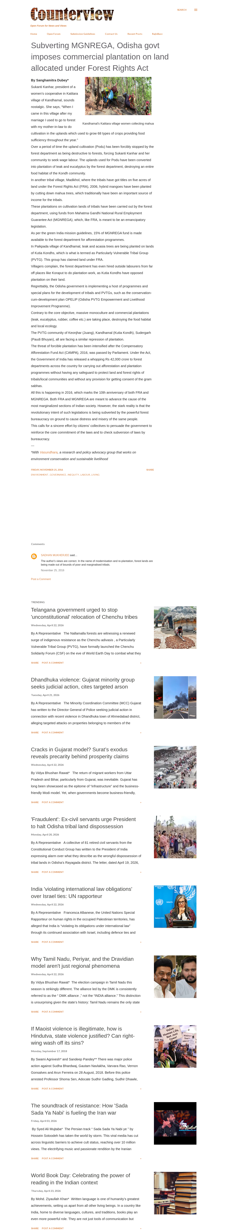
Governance (58, 474)
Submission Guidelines (82, 33)
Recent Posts (135, 33)
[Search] (181, 9)
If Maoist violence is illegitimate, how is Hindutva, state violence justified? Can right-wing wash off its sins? (83, 1036)
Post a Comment (41, 579)
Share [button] (150, 469)
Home (33, 33)
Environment (40, 474)
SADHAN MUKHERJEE (55, 555)
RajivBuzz (157, 33)
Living (95, 474)
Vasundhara (49, 452)
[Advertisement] (114, 515)
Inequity (74, 474)
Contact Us (111, 33)
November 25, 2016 (52, 570)
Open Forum (53, 33)
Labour (86, 474)
